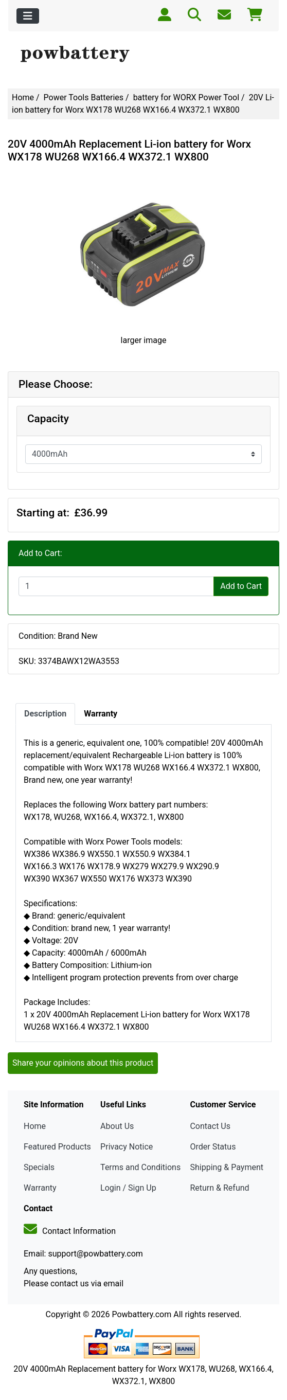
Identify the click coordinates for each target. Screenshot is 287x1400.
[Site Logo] (143, 54)
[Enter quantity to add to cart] (116, 586)
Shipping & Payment (226, 1167)
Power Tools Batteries (84, 97)
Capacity (48, 418)
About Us (117, 1126)
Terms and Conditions (140, 1167)
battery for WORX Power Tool (186, 97)
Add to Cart (241, 586)
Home (23, 97)
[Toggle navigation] (27, 16)
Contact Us (210, 1126)
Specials (39, 1167)
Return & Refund (219, 1188)
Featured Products (57, 1147)
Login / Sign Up (128, 1188)
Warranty (40, 1188)
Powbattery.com (141, 1314)
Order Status (213, 1147)
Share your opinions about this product (82, 1063)
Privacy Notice (126, 1147)
